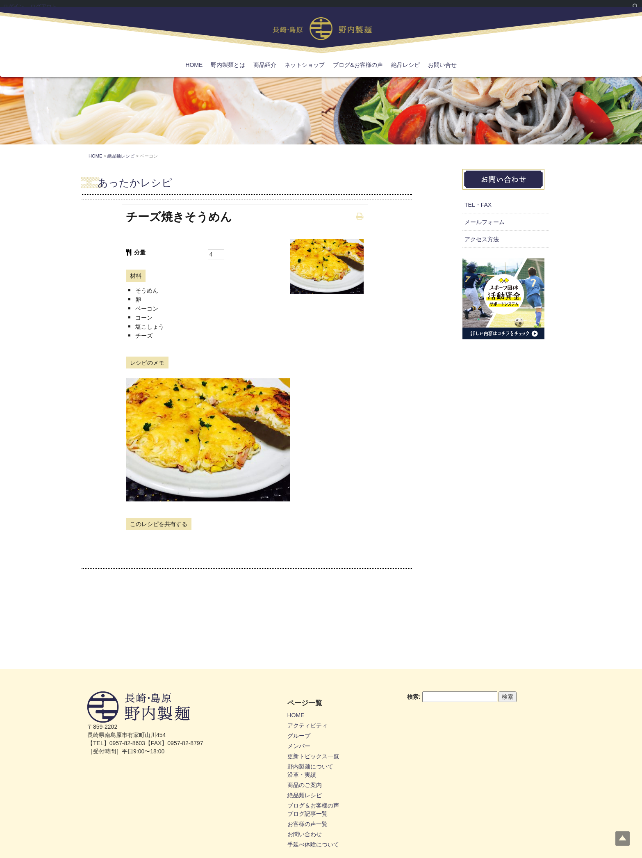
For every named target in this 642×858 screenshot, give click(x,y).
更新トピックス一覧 (313, 756)
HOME (194, 65)
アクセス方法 (481, 239)
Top (622, 838)
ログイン (13, 6)
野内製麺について (310, 766)
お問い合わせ (304, 834)
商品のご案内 (304, 785)
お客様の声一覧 (307, 824)
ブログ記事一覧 (307, 813)
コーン (144, 317)
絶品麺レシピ (304, 795)
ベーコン (146, 308)
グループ (298, 735)
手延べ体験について (313, 844)
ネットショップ (305, 65)
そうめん (146, 290)
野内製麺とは (228, 65)
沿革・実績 (301, 774)
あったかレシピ (135, 182)
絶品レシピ (405, 65)
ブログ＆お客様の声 (313, 805)
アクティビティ (307, 725)
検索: (414, 696)
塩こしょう (149, 326)
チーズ (144, 335)
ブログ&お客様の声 (357, 65)
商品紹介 (264, 65)
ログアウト (43, 6)
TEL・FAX (478, 204)
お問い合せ (442, 65)
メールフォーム (484, 222)
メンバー (298, 746)
